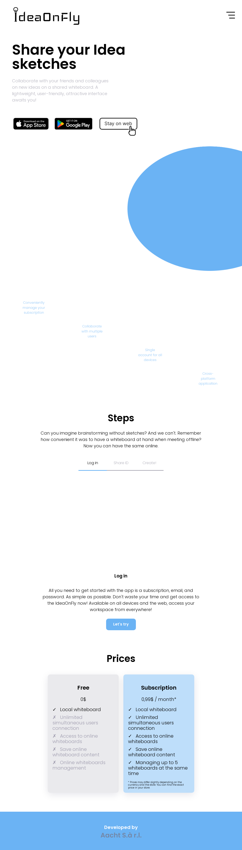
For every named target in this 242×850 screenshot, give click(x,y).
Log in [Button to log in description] (92, 463)
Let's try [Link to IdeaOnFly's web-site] (121, 624)
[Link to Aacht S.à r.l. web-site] (121, 835)
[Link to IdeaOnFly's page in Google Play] (73, 124)
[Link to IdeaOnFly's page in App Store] (31, 124)
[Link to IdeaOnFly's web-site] (118, 127)
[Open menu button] (230, 15)
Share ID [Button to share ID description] (121, 463)
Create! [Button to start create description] (149, 463)
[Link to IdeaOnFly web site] (23, 16)
